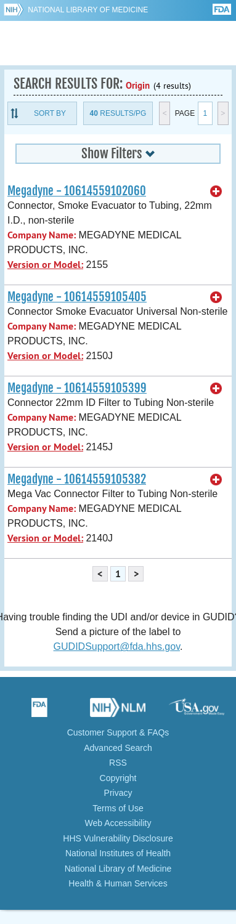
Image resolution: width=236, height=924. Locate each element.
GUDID (118, 43)
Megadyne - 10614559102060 (76, 191)
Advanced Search (118, 748)
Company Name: (41, 235)
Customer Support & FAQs (118, 732)
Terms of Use (117, 808)
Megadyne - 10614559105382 (76, 479)
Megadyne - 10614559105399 (77, 388)
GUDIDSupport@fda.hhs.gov (117, 646)
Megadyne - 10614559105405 (77, 297)
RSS (118, 763)
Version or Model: (45, 264)
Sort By (50, 113)
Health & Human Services (117, 883)
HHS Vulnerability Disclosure (118, 838)
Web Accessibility (118, 823)
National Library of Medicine (88, 10)
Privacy (118, 793)
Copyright (118, 778)
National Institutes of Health (118, 853)
